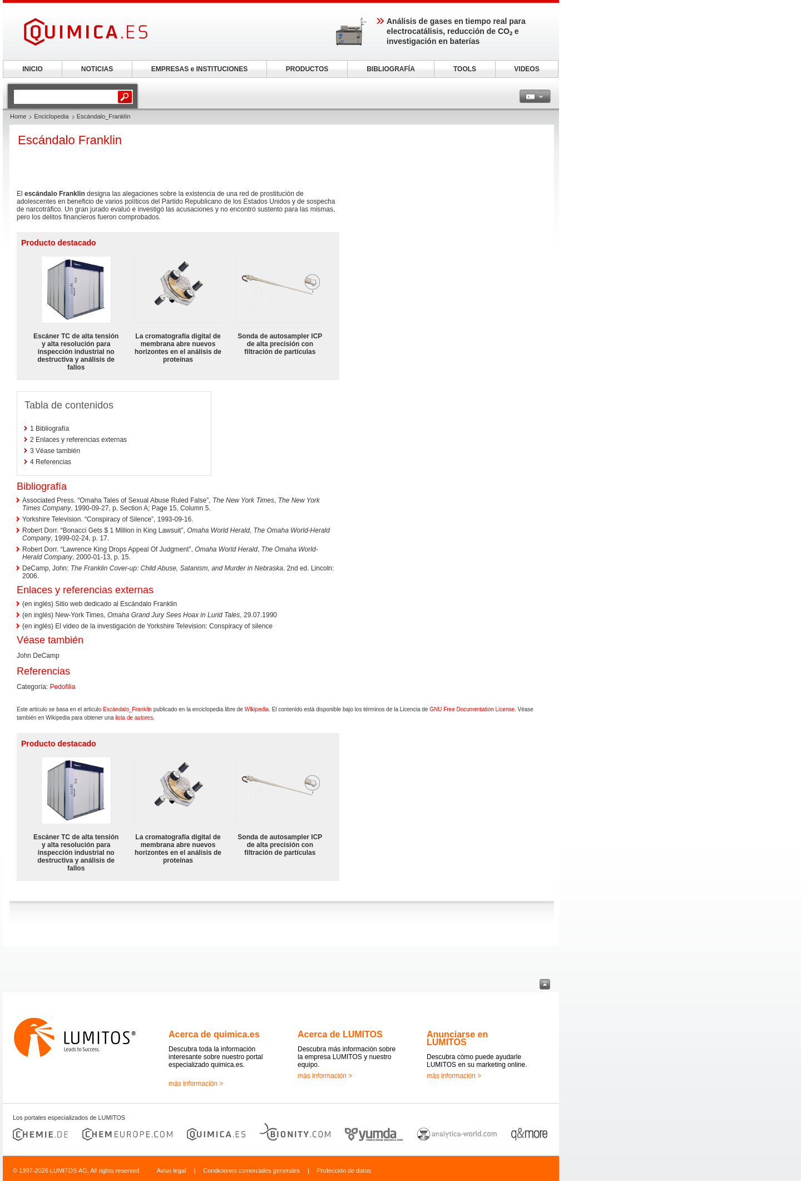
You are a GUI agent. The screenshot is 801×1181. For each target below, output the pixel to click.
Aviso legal (171, 1170)
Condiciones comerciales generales (251, 1170)
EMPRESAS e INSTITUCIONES (199, 69)
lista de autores (134, 718)
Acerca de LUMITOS (340, 1034)
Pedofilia (62, 687)
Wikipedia (257, 709)
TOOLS (464, 69)
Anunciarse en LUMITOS (457, 1038)
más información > (196, 1083)
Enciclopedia (51, 116)
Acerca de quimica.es (214, 1034)
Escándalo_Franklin (127, 709)
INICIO (32, 69)
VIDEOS (526, 69)
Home (18, 116)
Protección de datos (344, 1170)
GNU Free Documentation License (472, 709)
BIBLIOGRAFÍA (391, 69)
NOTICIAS (97, 69)
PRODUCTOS (307, 69)
